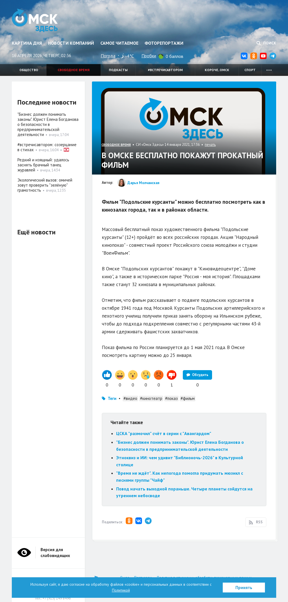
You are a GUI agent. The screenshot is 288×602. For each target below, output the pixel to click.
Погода (108, 55)
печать (210, 144)
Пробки (148, 55)
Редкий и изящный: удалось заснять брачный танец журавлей (43, 165)
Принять (243, 587)
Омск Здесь (35, 20)
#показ (171, 398)
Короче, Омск (217, 70)
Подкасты (118, 70)
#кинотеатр (151, 398)
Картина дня (27, 43)
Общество (28, 70)
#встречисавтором (165, 70)
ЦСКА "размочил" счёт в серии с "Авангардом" (163, 433)
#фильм (188, 398)
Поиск (266, 43)
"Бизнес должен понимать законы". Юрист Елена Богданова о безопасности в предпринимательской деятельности (47, 124)
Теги (112, 398)
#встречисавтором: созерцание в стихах (46, 147)
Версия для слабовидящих (55, 552)
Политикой (121, 590)
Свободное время (73, 70)
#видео (130, 398)
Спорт (250, 70)
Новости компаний (71, 43)
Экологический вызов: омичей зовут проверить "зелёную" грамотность (44, 185)
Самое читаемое (119, 43)
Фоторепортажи (164, 43)
